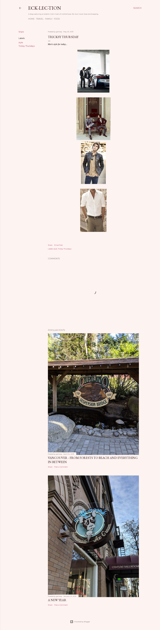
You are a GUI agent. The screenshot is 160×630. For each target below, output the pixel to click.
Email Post (58, 245)
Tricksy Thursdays (27, 46)
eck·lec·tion (44, 8)
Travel (40, 19)
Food (57, 19)
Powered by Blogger (80, 621)
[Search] (137, 8)
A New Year (57, 600)
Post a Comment (61, 467)
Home (31, 19)
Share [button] (21, 32)
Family (48, 19)
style (21, 42)
